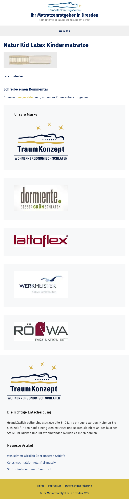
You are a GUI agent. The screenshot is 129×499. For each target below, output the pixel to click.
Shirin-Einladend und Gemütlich (29, 469)
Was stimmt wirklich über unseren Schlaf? (36, 456)
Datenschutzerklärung (78, 485)
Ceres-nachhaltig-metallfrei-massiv (31, 463)
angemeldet (25, 97)
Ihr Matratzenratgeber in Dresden (64, 15)
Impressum (55, 485)
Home (40, 485)
